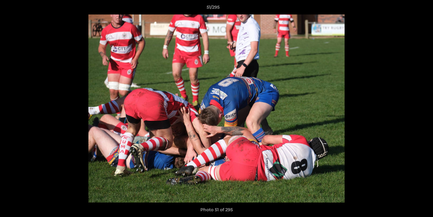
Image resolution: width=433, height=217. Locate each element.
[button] (407, 8)
